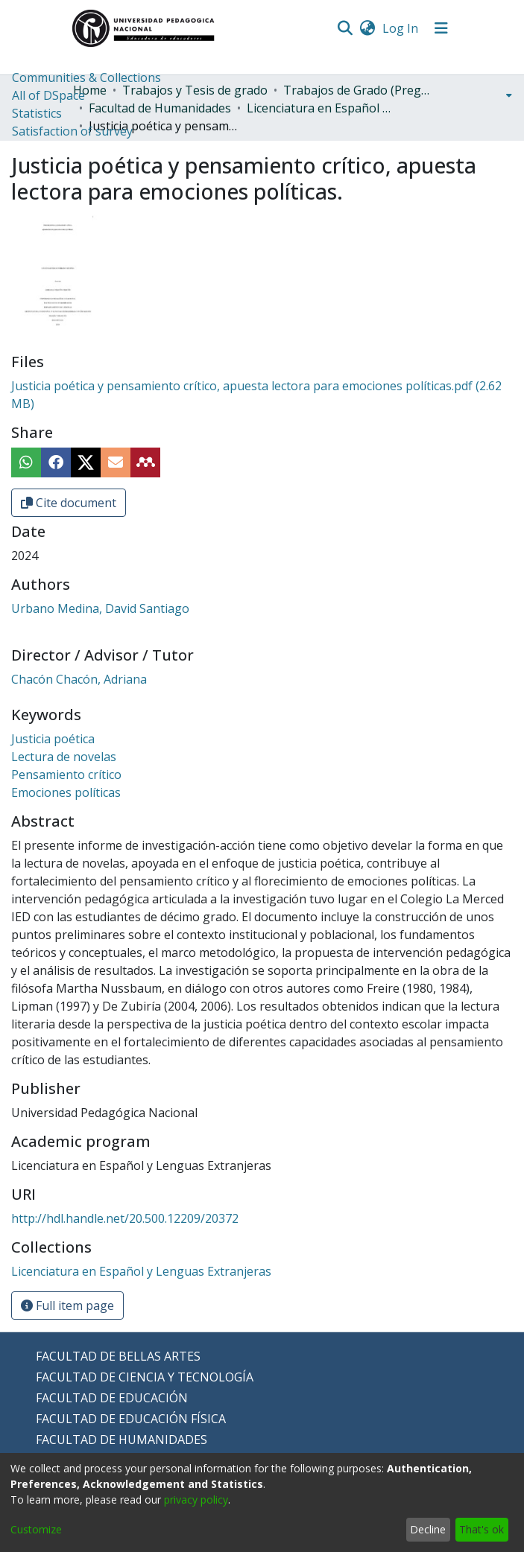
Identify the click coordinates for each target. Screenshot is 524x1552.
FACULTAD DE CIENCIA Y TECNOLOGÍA (144, 1377)
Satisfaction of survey (72, 131)
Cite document (68, 502)
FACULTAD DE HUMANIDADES (121, 1439)
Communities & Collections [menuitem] (86, 77)
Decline (428, 1529)
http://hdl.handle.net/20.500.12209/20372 (125, 1218)
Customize (36, 1529)
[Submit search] (345, 28)
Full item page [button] (67, 1305)
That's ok (481, 1529)
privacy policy (196, 1499)
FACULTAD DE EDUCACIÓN (112, 1398)
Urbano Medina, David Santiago (100, 608)
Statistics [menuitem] (37, 113)
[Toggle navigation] (441, 28)
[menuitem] (368, 28)
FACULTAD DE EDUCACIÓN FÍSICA (131, 1419)
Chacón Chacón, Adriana (79, 679)
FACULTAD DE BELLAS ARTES (118, 1356)
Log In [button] (401, 28)
